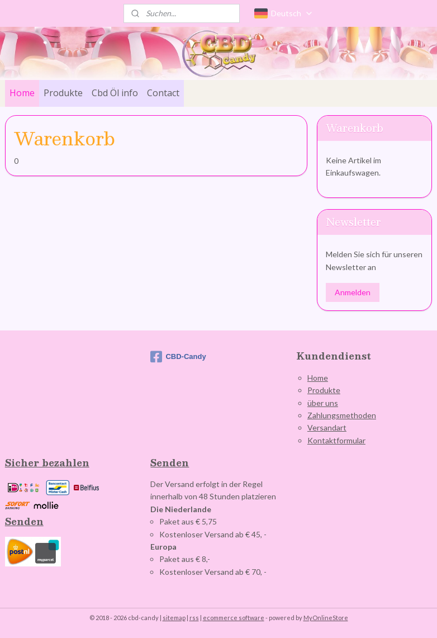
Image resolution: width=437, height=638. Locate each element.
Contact (163, 93)
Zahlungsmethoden (341, 415)
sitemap (174, 617)
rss (194, 617)
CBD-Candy (178, 356)
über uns (322, 403)
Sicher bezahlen (47, 462)
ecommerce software (233, 617)
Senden (24, 521)
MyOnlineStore (325, 617)
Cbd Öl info (115, 93)
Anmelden (352, 292)
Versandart (326, 427)
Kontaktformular (336, 440)
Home (22, 93)
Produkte (63, 93)
